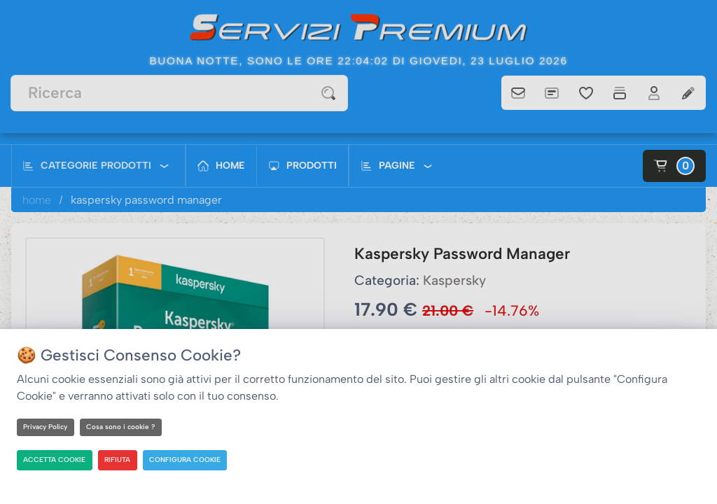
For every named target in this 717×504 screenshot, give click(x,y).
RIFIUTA (119, 459)
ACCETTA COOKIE (55, 459)
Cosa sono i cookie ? (123, 426)
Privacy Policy (46, 426)
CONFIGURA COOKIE (187, 459)
